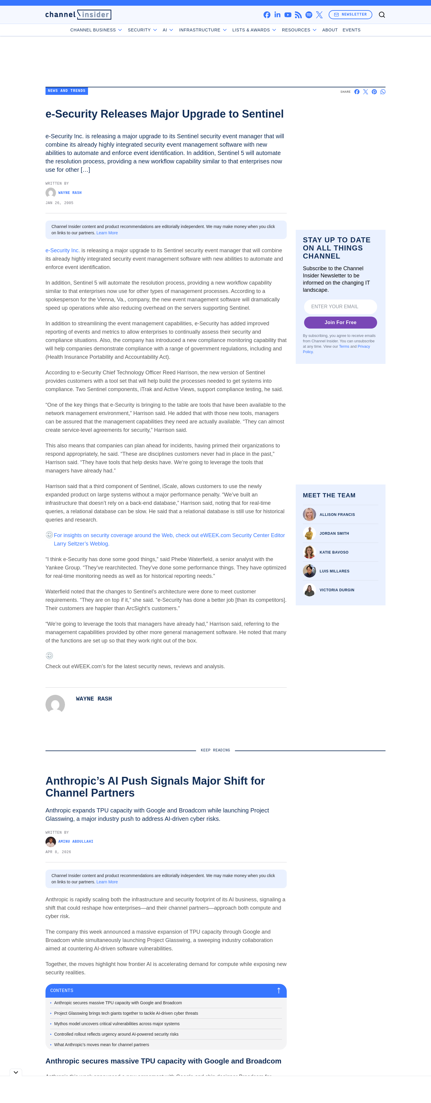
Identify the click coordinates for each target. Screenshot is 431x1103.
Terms (344, 346)
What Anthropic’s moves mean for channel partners (101, 1044)
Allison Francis (337, 515)
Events (352, 30)
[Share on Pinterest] (374, 91)
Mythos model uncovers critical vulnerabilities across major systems (117, 1023)
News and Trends (67, 91)
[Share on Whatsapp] (383, 91)
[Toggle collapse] (16, 1072)
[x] (319, 14)
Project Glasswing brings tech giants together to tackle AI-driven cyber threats (126, 1013)
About (330, 30)
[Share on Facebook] (356, 91)
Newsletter (350, 14)
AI (168, 30)
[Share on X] (365, 91)
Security (143, 30)
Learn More (107, 232)
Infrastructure (203, 30)
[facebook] (266, 14)
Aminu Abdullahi (69, 842)
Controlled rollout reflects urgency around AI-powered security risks (116, 1034)
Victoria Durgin (337, 590)
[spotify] (308, 14)
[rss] (298, 14)
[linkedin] (277, 14)
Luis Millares (335, 571)
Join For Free (341, 322)
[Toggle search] (382, 14)
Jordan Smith (334, 533)
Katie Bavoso (334, 552)
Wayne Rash (63, 193)
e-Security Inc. (62, 250)
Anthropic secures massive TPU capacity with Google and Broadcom (118, 1002)
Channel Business (96, 30)
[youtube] (287, 14)
